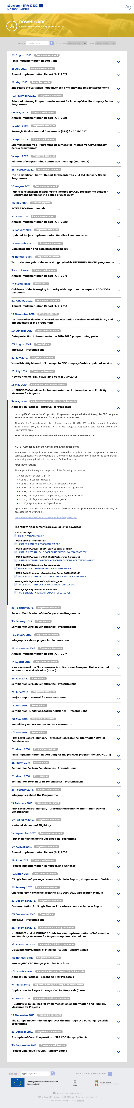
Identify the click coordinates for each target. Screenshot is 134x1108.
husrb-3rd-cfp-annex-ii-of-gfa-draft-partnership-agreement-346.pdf (56, 560)
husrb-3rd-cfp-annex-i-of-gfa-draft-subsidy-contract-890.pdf (52, 552)
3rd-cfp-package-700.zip (31, 536)
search (22, 44)
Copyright (48, 1097)
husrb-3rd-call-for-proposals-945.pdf (39, 544)
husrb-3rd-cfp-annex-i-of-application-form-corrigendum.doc (52, 577)
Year (92, 44)
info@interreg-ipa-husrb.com (67, 1093)
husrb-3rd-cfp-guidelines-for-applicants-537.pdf (44, 568)
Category (61, 44)
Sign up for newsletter (94, 1074)
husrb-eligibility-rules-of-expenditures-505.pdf (44, 593)
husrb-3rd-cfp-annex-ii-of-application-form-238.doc (46, 585)
